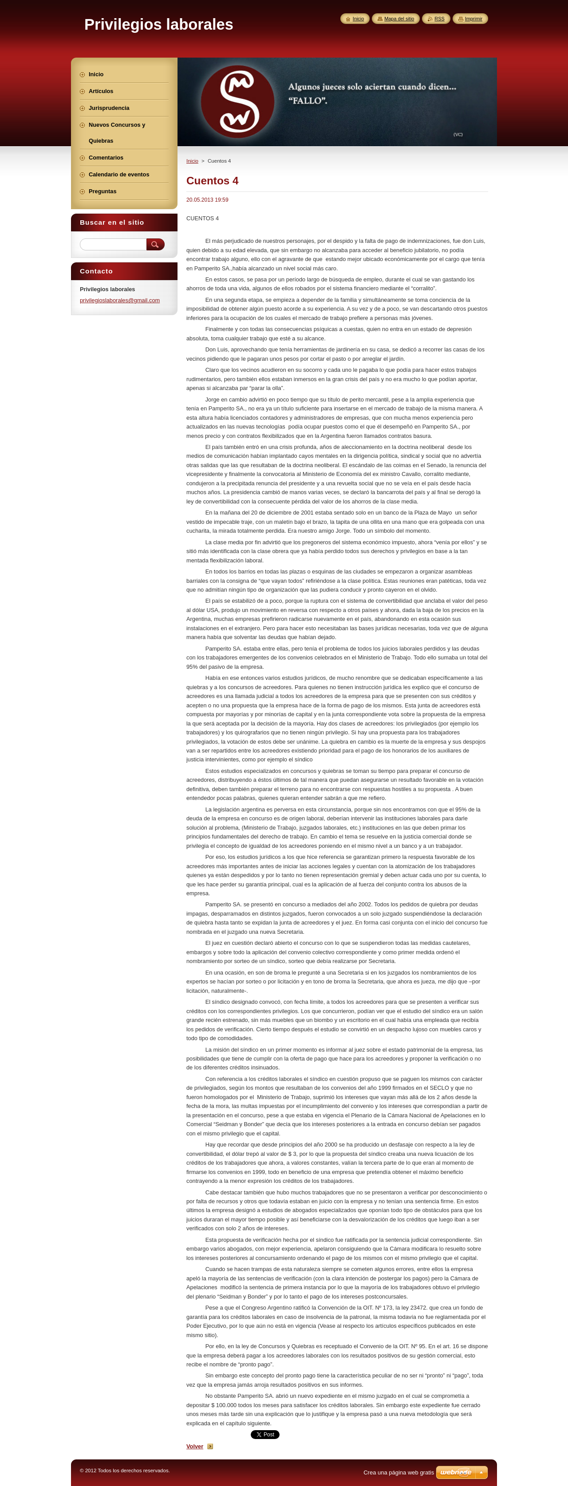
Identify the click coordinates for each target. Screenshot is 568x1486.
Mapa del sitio (399, 18)
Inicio (192, 161)
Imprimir (473, 18)
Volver (194, 1446)
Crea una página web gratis (398, 1472)
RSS (439, 18)
